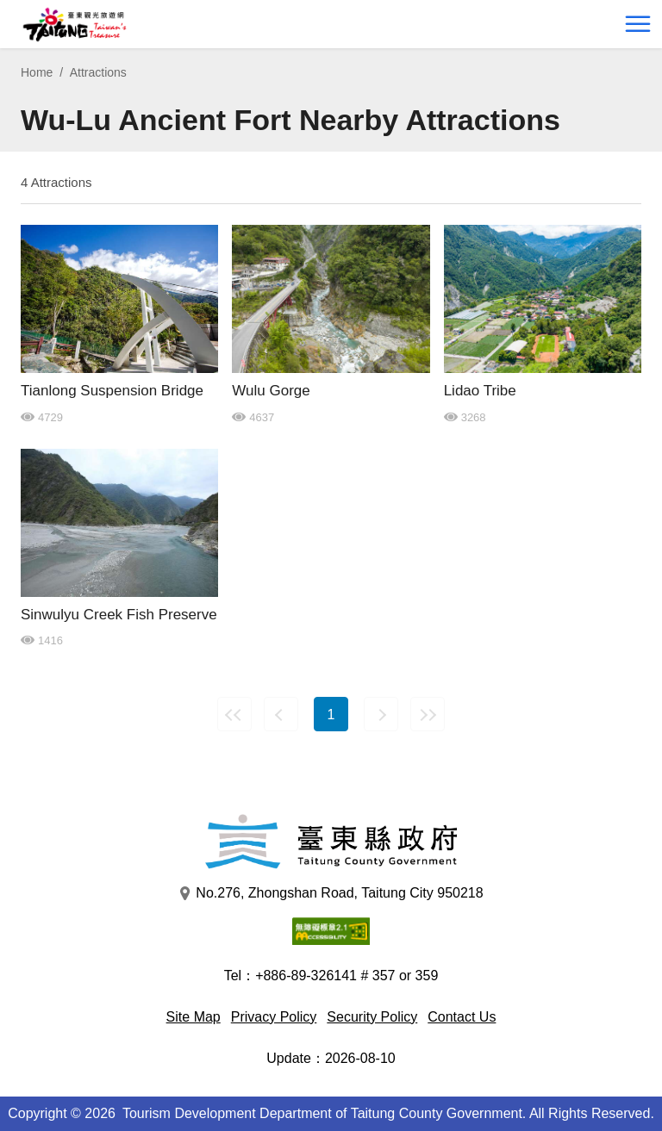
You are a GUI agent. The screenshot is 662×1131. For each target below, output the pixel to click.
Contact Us (462, 1017)
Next (381, 714)
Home (37, 72)
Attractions (98, 72)
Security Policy (372, 1017)
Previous (281, 714)
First (234, 714)
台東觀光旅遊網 (74, 24)
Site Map (193, 1017)
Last (427, 714)
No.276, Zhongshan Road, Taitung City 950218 (330, 893)
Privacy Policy (274, 1017)
